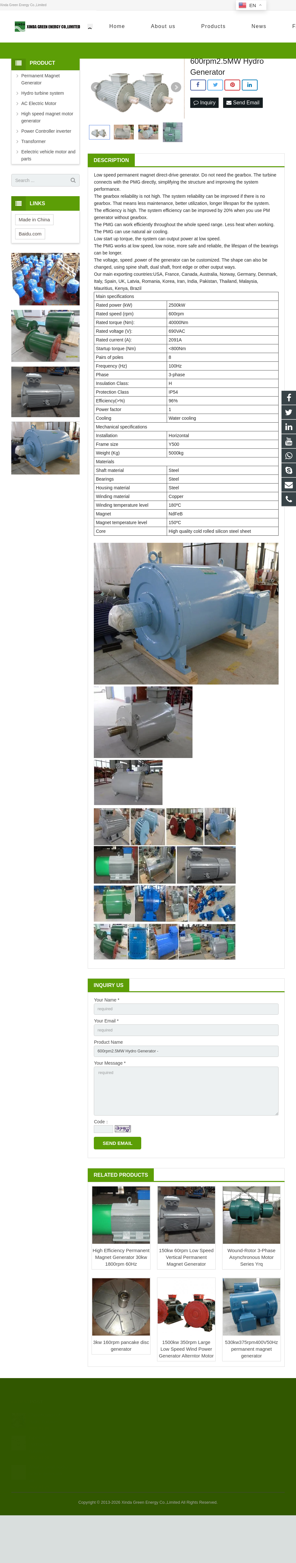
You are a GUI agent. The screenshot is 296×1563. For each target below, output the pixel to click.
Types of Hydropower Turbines (40, 1491)
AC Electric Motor (38, 142)
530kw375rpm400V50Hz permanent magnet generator (251, 1396)
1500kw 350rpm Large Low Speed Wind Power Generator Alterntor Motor (186, 1396)
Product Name (108, 1083)
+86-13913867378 (224, 27)
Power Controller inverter (46, 169)
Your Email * (106, 1060)
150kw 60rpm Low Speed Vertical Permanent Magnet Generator (186, 1304)
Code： (101, 1169)
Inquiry (204, 141)
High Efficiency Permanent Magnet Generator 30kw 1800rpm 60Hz (121, 1304)
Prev (96, 126)
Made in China (34, 258)
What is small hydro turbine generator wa (48, 1520)
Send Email (242, 141)
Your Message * (109, 1105)
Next (176, 126)
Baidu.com (30, 272)
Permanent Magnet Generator (40, 118)
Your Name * (106, 1038)
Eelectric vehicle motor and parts (48, 194)
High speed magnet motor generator (47, 156)
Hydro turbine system (42, 131)
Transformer (33, 180)
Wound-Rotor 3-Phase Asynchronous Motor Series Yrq (251, 1304)
